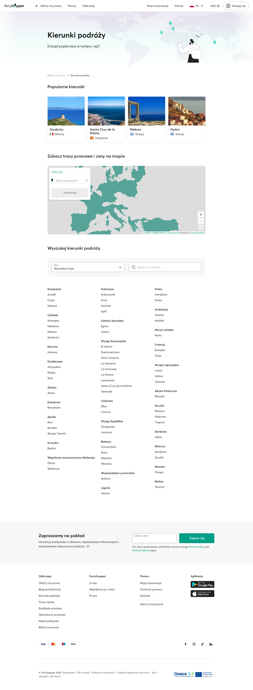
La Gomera (108, 363)
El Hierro (106, 346)
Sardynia (160, 451)
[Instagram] (193, 644)
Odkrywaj (88, 6)
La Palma (107, 374)
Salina (159, 376)
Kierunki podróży (80, 75)
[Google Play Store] (202, 584)
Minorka (106, 463)
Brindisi (52, 428)
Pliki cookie (83, 672)
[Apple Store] (202, 593)
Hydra (105, 331)
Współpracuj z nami (102, 589)
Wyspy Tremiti (56, 433)
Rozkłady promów (50, 608)
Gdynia (105, 478)
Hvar (104, 300)
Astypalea (54, 367)
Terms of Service (141, 550)
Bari (50, 422)
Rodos (51, 372)
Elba (104, 406)
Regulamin (68, 672)
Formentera (108, 447)
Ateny (51, 393)
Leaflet (147, 233)
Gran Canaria (110, 357)
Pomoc (179, 6)
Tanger (159, 472)
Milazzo (160, 411)
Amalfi (51, 294)
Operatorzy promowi (52, 614)
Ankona (52, 352)
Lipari (158, 370)
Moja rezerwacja (157, 6)
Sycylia (159, 457)
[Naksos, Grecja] (146, 119)
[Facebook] (185, 644)
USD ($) (215, 6)
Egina (104, 326)
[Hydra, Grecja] (187, 119)
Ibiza (104, 452)
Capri (51, 300)
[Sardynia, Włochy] (66, 119)
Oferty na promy (48, 6)
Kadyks (159, 320)
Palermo (160, 416)
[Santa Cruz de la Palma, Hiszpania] (106, 119)
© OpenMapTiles (172, 233)
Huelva (159, 315)
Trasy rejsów (46, 602)
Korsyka (160, 350)
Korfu (158, 335)
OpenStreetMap (197, 233)
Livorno (106, 412)
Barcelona (54, 407)
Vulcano (160, 381)
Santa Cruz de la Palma (116, 386)
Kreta (158, 300)
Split (104, 311)
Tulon (158, 355)
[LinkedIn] (210, 644)
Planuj (72, 6)
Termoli (159, 487)
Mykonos (53, 326)
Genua (105, 493)
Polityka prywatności (103, 672)
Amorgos (53, 320)
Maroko (160, 396)
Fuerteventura (110, 352)
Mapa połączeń (49, 621)
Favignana (108, 426)
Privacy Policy (196, 546)
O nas (93, 583)
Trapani (160, 422)
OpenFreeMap (157, 233)
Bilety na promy (56, 75)
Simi (50, 378)
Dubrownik (108, 294)
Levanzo (106, 432)
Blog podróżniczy (50, 589)
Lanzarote (107, 380)
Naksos (52, 331)
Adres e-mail (141, 536)
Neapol (52, 305)
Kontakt (145, 595)
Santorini (53, 337)
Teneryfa (106, 391)
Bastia (51, 448)
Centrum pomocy (151, 589)
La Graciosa (109, 369)
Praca (93, 595)
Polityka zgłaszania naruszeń (133, 672)
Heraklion (161, 294)
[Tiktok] (202, 644)
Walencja (53, 468)
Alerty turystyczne (151, 604)
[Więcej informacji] (88, 546)
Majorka (106, 458)
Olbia (158, 437)
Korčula (106, 305)
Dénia (51, 463)
